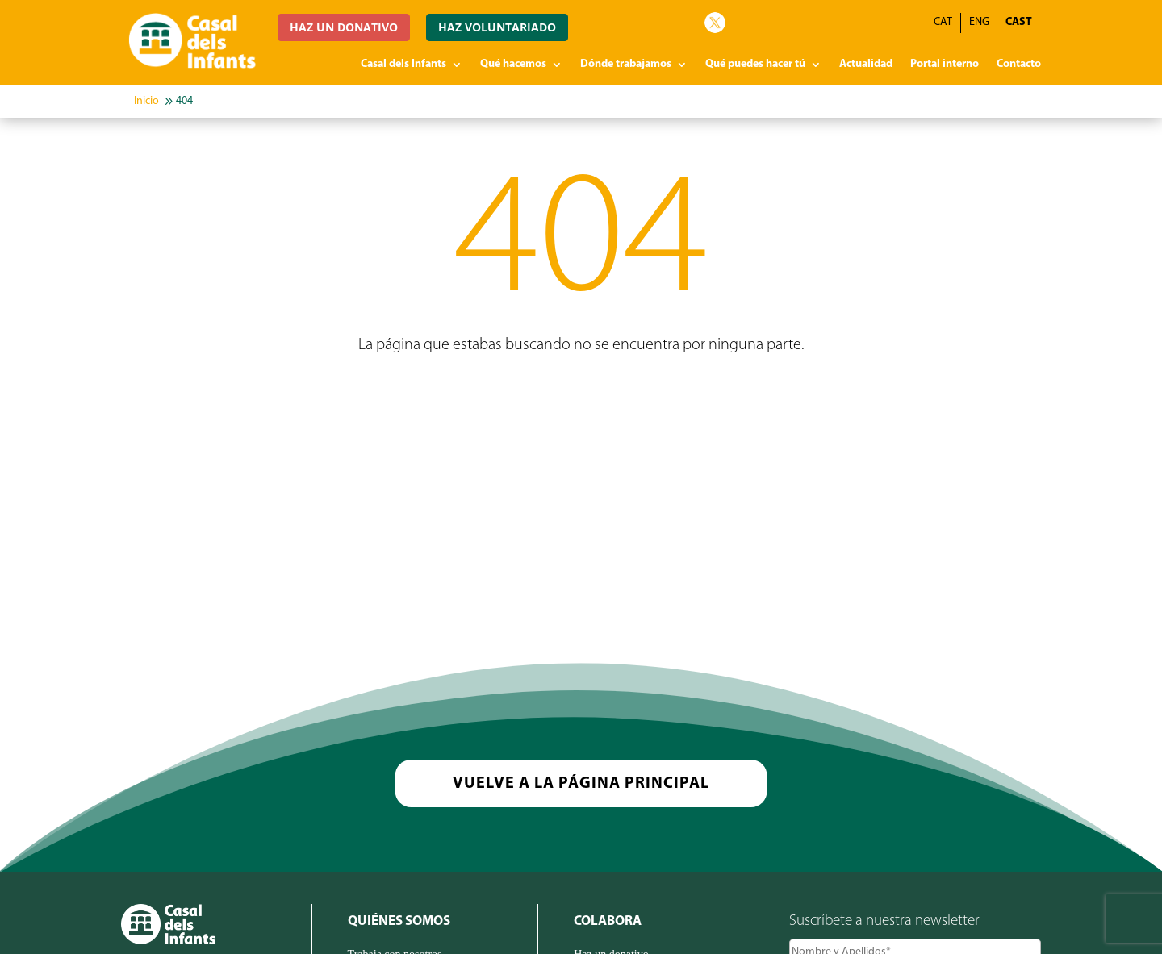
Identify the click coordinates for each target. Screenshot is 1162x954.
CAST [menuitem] (1018, 22)
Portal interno (944, 64)
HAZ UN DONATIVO (344, 27)
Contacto (1019, 64)
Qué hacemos (513, 64)
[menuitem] (1018, 23)
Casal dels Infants (403, 64)
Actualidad (865, 64)
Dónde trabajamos (625, 64)
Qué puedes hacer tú (755, 64)
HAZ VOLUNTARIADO (497, 27)
